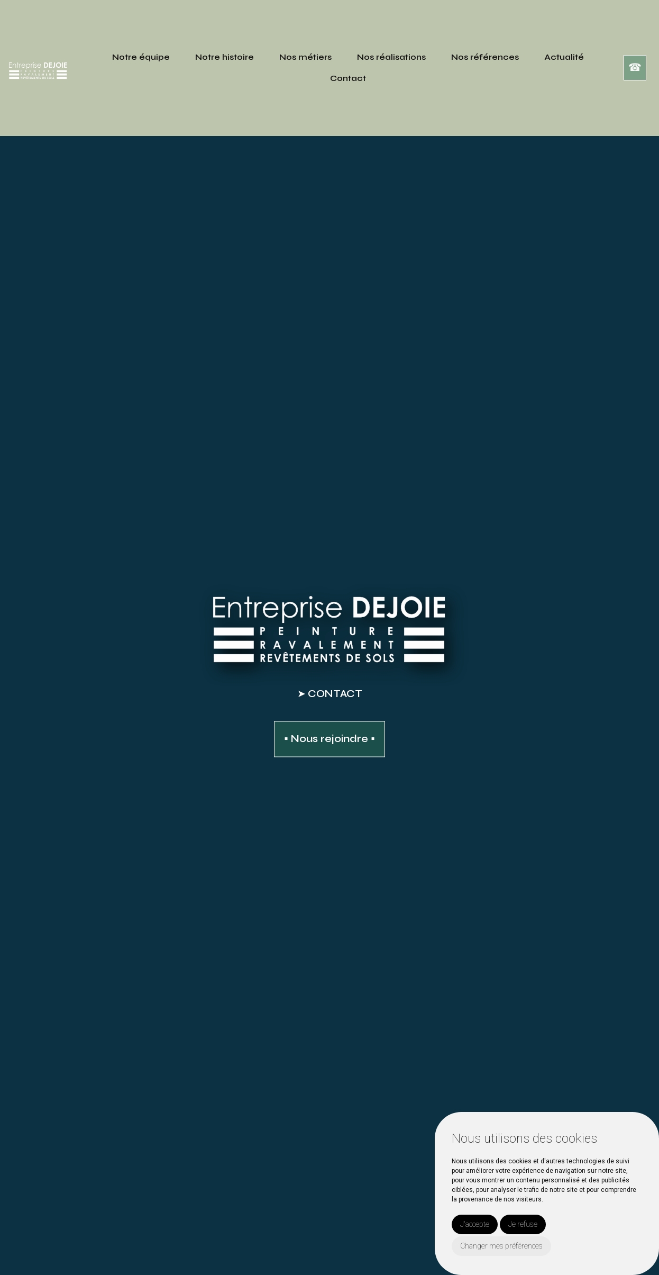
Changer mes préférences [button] (501, 1246)
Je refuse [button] (522, 1224)
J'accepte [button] (474, 1224)
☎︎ (635, 67)
